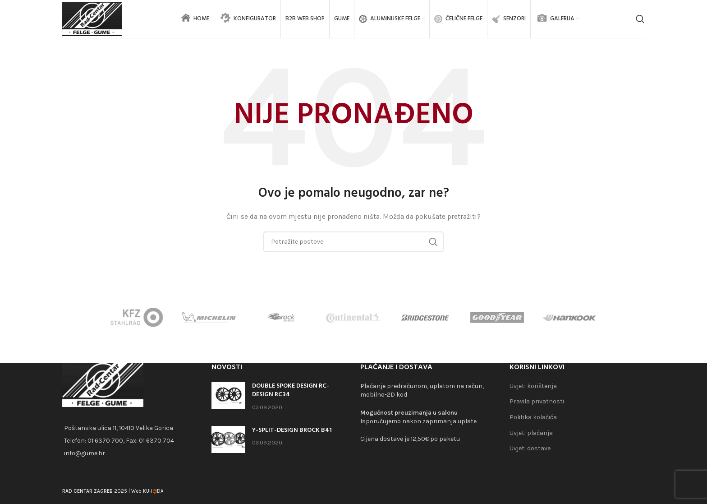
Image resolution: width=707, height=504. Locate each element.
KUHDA (153, 491)
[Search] (640, 20)
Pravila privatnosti (537, 401)
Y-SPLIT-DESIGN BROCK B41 (292, 430)
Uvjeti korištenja (533, 386)
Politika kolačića (533, 417)
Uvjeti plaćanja (531, 433)
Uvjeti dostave (530, 448)
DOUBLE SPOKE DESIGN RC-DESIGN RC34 (290, 390)
